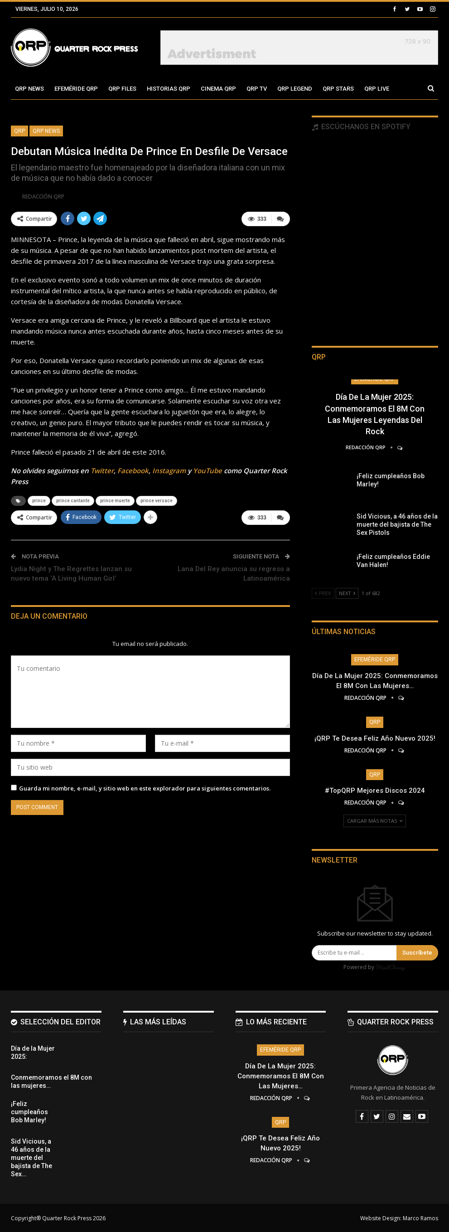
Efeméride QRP (76, 88)
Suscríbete (417, 952)
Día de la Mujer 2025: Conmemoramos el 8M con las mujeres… (280, 1076)
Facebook (133, 470)
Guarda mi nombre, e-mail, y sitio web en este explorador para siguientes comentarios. (144, 788)
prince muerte (115, 500)
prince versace (156, 500)
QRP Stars (338, 88)
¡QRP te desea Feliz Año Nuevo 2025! (374, 738)
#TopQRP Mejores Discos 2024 (375, 790)
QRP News (29, 88)
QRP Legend (294, 88)
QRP (19, 131)
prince (39, 500)
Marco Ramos (420, 1218)
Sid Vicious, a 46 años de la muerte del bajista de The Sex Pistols (397, 524)
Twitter (102, 470)
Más (370, 88)
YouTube (207, 470)
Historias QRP (168, 88)
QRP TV (256, 88)
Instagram (169, 470)
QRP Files (122, 88)
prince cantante (73, 500)
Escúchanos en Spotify (361, 126)
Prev (323, 593)
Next (347, 593)
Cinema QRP (218, 88)
